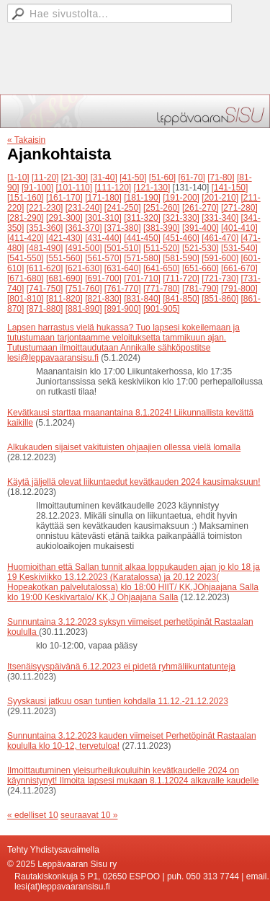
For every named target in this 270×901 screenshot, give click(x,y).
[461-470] (220, 238)
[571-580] (142, 258)
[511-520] (161, 248)
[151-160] (25, 198)
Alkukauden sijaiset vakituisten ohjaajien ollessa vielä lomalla (123, 447)
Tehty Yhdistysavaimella (53, 850)
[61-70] (192, 177)
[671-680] (25, 278)
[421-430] (64, 238)
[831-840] (142, 299)
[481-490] (45, 248)
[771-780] (161, 289)
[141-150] (230, 188)
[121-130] (152, 188)
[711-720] (181, 278)
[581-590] (181, 258)
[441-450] (142, 238)
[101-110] (73, 188)
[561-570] (103, 258)
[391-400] (200, 228)
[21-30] (74, 177)
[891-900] (122, 309)
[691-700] (103, 278)
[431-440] (103, 238)
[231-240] (84, 208)
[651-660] (200, 268)
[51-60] (162, 177)
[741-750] (45, 289)
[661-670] (239, 268)
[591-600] (220, 258)
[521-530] (200, 248)
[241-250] (122, 208)
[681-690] (64, 278)
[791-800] (239, 289)
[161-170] (64, 198)
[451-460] (181, 238)
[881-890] (84, 309)
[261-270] (200, 208)
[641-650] (161, 268)
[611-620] (45, 268)
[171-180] (103, 198)
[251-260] (161, 208)
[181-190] (142, 198)
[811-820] (64, 299)
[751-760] (84, 289)
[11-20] (45, 177)
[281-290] (25, 218)
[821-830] (103, 299)
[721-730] (220, 278)
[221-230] (45, 208)
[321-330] (181, 218)
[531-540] (239, 248)
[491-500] (84, 248)
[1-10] (18, 177)
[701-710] (142, 278)
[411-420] (25, 238)
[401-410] (239, 228)
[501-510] (122, 248)
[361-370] (84, 228)
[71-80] (220, 177)
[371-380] (122, 228)
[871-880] (45, 309)
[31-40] (103, 177)
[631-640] (122, 268)
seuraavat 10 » (88, 815)
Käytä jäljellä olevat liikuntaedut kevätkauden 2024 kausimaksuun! (134, 482)
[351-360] (45, 228)
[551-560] (64, 258)
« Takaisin (26, 140)
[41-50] (133, 177)
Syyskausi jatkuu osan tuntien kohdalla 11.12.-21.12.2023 (117, 701)
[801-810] (25, 299)
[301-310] (103, 218)
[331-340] (220, 218)
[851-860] (220, 299)
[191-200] (181, 198)
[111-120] (112, 188)
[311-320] (142, 218)
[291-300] (64, 218)
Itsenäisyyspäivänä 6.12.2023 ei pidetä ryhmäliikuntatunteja (121, 667)
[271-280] (239, 208)
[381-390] (161, 228)
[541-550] (25, 258)
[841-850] (181, 299)
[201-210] (220, 198)
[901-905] (161, 309)
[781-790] (200, 289)
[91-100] (37, 188)
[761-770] (122, 289)
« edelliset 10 (32, 815)
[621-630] (84, 268)
